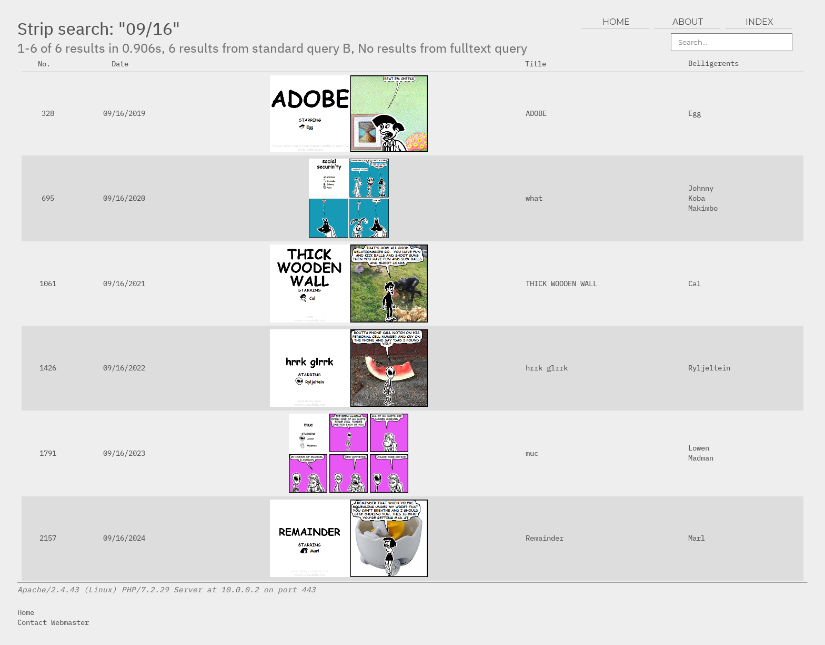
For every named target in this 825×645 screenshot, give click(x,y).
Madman (700, 458)
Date (124, 63)
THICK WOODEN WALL (561, 283)
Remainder (545, 538)
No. (48, 63)
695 (48, 198)
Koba (696, 198)
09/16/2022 (124, 368)
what (534, 198)
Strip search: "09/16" (98, 28)
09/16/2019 (124, 113)
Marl (696, 538)
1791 (47, 453)
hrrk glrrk (547, 368)
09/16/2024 (124, 538)
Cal (694, 283)
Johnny (700, 188)
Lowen (698, 448)
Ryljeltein (709, 368)
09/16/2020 (124, 198)
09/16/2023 (124, 453)
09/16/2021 (124, 283)
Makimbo (703, 208)
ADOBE (536, 113)
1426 (47, 368)
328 (48, 113)
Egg (694, 113)
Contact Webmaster (53, 622)
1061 (47, 283)
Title (540, 63)
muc (532, 453)
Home (25, 612)
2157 (47, 538)
